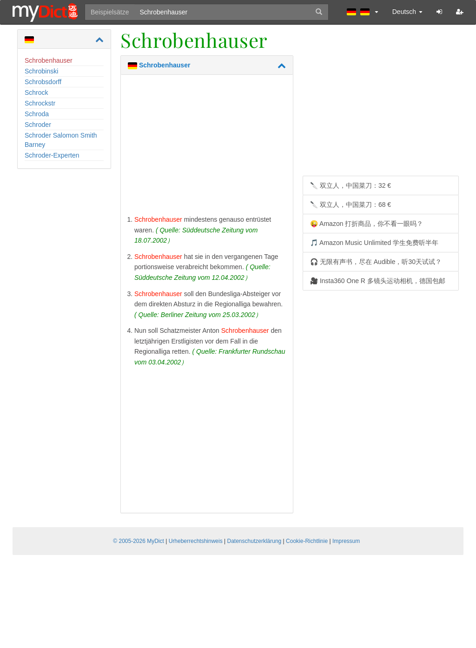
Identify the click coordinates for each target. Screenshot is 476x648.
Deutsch (407, 11)
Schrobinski (41, 71)
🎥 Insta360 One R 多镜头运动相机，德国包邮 (377, 280)
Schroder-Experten (52, 155)
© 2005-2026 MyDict (138, 541)
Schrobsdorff (43, 82)
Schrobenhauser (49, 60)
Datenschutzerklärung (254, 541)
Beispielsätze (110, 12)
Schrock (36, 92)
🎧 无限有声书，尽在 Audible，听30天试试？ (376, 261)
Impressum (346, 541)
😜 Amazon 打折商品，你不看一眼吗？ (366, 223)
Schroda (37, 114)
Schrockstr (40, 103)
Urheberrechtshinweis (196, 541)
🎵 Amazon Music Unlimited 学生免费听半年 (374, 242)
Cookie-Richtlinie (307, 541)
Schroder (38, 124)
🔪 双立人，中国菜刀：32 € (350, 185)
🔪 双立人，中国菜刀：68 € (350, 204)
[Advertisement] (207, 147)
